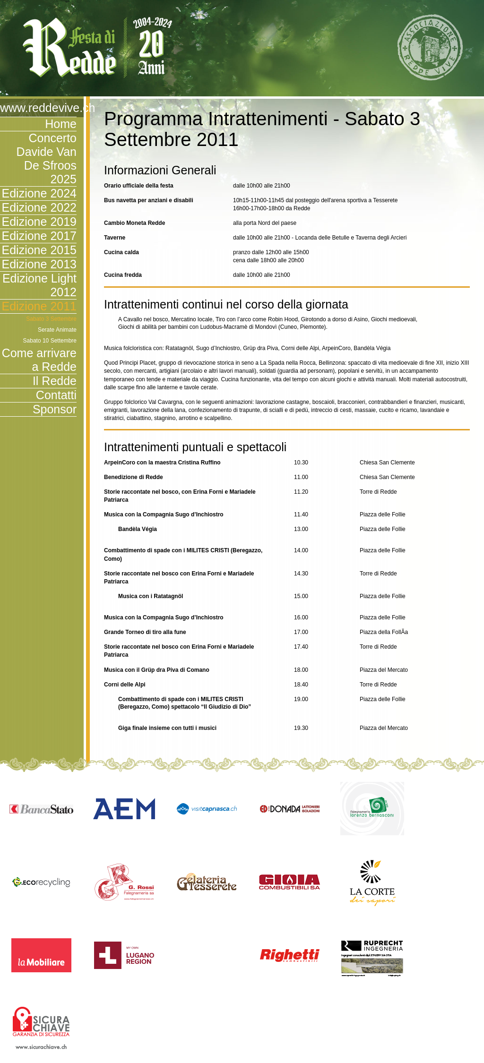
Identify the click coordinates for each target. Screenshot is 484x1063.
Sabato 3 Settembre (51, 319)
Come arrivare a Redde (39, 359)
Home (61, 123)
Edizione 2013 (39, 264)
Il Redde (55, 380)
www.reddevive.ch (38, 107)
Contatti (56, 395)
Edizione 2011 (39, 306)
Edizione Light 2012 (39, 285)
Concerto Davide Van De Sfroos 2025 (47, 158)
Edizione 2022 (39, 207)
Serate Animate (57, 329)
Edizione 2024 (39, 193)
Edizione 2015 (39, 250)
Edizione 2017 (39, 235)
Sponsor (55, 409)
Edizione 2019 (39, 221)
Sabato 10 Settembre (50, 340)
